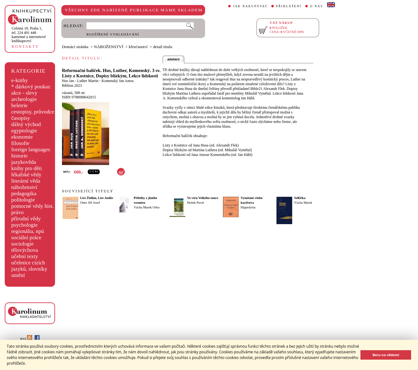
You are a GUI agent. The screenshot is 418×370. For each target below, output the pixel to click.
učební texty (24, 256)
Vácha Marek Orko (146, 207)
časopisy (20, 118)
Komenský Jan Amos (118, 81)
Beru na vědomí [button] (385, 354)
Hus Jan (68, 81)
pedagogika (23, 193)
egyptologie (24, 131)
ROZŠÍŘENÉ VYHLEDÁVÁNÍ (112, 34)
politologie (23, 200)
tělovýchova (24, 250)
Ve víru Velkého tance (202, 198)
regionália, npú (27, 231)
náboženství (24, 187)
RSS (26, 339)
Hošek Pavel (195, 202)
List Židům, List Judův (96, 198)
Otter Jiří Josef (90, 202)
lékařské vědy (26, 175)
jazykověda (23, 162)
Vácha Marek (303, 202)
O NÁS (316, 6)
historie (19, 156)
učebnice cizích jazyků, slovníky (29, 266)
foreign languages (30, 149)
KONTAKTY (25, 46)
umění (18, 275)
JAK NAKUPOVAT (250, 6)
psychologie (24, 225)
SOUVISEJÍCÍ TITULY (88, 191)
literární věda (25, 181)
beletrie (19, 105)
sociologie (22, 244)
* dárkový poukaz (30, 87)
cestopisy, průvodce (32, 112)
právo (17, 212)
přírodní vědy (26, 219)
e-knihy (19, 80)
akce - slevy (24, 93)
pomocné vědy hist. (32, 206)
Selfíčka (299, 198)
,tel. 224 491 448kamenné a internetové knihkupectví (29, 34)
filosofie (20, 143)
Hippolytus (248, 207)
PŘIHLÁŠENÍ (289, 6)
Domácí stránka (75, 46)
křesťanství (138, 46)
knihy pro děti (26, 168)
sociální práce (26, 237)
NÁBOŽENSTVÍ (108, 46)
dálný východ (26, 124)
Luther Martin (87, 81)
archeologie (24, 99)
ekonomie (22, 137)
